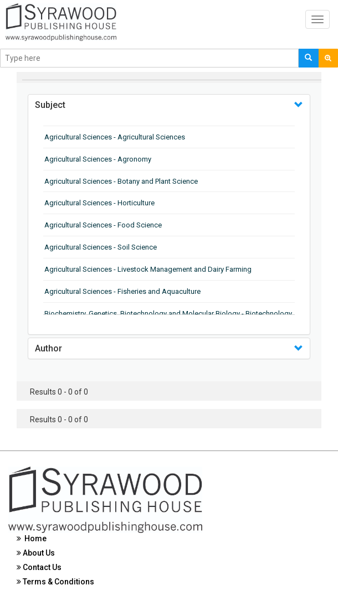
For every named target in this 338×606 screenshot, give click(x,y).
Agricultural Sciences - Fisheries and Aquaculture (122, 291)
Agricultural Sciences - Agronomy (97, 159)
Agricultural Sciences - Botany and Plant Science (121, 181)
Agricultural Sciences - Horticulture (99, 203)
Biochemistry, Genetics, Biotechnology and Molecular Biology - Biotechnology (168, 313)
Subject (50, 105)
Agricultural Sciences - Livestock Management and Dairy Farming (148, 269)
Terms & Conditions (55, 581)
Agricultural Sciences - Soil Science (100, 247)
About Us (36, 552)
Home (32, 538)
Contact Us (39, 567)
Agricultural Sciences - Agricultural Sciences (114, 137)
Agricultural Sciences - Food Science (103, 225)
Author (48, 348)
